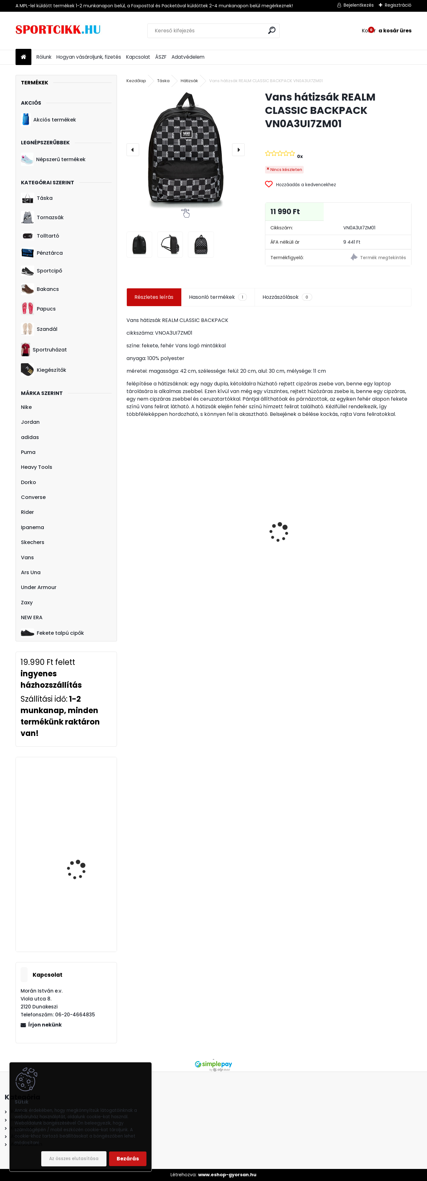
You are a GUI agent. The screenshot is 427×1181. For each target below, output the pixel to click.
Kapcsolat (138, 57)
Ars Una (31, 572)
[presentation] (132, 149)
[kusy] (140, 573)
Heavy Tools (36, 467)
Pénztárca (42, 252)
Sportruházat (44, 349)
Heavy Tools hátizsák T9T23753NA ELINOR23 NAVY (82, 903)
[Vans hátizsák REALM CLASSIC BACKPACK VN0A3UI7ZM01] (185, 149)
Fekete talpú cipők (52, 632)
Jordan (30, 422)
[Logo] (59, 31)
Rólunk (43, 57)
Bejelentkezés (359, 5)
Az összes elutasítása (74, 1159)
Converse (33, 497)
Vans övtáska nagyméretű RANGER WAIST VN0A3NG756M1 (304, 522)
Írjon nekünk (45, 1024)
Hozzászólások (287, 297)
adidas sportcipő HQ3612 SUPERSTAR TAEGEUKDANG (78, 787)
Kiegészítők (43, 370)
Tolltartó (40, 235)
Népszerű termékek (53, 159)
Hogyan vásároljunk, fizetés (88, 57)
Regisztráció (398, 5)
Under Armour (38, 587)
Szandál (39, 329)
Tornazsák (42, 217)
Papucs (38, 308)
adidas (30, 437)
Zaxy (27, 602)
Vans (27, 557)
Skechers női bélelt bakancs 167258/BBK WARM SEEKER (80, 844)
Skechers (32, 542)
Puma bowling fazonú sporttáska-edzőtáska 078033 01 (231, 529)
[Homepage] (23, 57)
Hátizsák (189, 81)
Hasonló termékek (218, 297)
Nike (26, 407)
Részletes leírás (153, 297)
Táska (37, 198)
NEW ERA (31, 617)
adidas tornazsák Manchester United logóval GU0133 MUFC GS (374, 543)
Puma (28, 452)
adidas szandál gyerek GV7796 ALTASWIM (159, 528)
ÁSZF (160, 57)
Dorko (28, 482)
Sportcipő (41, 271)
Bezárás (128, 1158)
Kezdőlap (136, 81)
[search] (271, 30)
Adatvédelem (187, 57)
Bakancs (40, 289)
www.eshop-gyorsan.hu (227, 1174)
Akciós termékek (48, 119)
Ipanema (32, 527)
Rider (27, 512)
